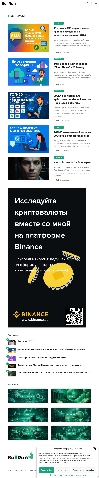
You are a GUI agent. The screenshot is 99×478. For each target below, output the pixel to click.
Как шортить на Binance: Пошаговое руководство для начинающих (49, 365)
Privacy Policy (62, 475)
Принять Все (46, 470)
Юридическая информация (77, 475)
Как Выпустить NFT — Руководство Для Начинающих (43, 357)
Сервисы (58, 23)
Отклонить (62, 470)
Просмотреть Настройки (83, 470)
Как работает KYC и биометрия (72, 162)
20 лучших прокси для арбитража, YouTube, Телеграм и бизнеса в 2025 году (72, 99)
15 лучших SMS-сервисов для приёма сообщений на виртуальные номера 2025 (71, 32)
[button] (94, 449)
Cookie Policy (52, 475)
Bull (57, 53)
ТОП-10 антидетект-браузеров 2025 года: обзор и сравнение (72, 134)
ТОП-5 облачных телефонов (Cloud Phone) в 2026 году (70, 65)
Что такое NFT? (25, 341)
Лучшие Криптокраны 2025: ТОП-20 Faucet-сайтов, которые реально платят (54, 372)
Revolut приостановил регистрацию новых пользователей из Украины (51, 349)
